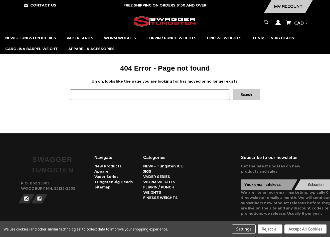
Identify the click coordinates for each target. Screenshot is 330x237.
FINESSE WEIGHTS (160, 197)
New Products (107, 166)
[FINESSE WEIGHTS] (224, 38)
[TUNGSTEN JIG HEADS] (273, 38)
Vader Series (106, 176)
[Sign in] (278, 25)
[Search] (266, 24)
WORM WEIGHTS (159, 182)
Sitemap (102, 187)
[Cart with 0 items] (288, 24)
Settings (243, 229)
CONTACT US (43, 5)
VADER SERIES (156, 176)
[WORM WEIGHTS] (120, 38)
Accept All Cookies (305, 229)
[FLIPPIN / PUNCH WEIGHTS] (171, 38)
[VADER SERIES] (80, 38)
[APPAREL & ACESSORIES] (91, 49)
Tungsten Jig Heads (113, 182)
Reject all (270, 229)
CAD (301, 23)
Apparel (101, 171)
